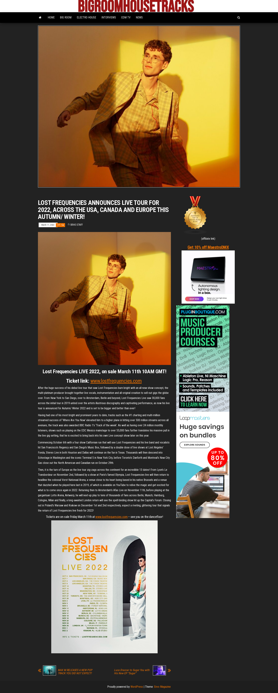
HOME (51, 17)
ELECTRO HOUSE (86, 17)
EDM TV (125, 17)
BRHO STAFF (77, 224)
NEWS (139, 17)
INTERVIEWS (108, 17)
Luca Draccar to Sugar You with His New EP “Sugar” (131, 672)
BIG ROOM (65, 17)
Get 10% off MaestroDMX (208, 247)
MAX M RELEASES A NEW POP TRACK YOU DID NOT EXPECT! (75, 672)
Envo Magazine (162, 686)
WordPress (136, 686)
